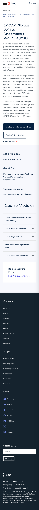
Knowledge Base (8, 364)
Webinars (6, 318)
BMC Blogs (8, 421)
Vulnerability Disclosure (10, 369)
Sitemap (6, 338)
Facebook (8, 410)
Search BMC (9, 445)
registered (17, 500)
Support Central (8, 359)
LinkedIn (7, 404)
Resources (6, 384)
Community (8, 398)
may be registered (30, 500)
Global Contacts (8, 333)
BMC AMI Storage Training (19, 276)
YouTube (7, 415)
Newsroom (6, 343)
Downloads (7, 379)
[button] (19, 219)
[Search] (34, 451)
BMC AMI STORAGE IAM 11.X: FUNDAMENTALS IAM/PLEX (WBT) (18, 15)
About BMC (7, 308)
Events (5, 313)
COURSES (6, 10)
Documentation (8, 374)
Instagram (8, 432)
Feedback (6, 323)
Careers (5, 328)
